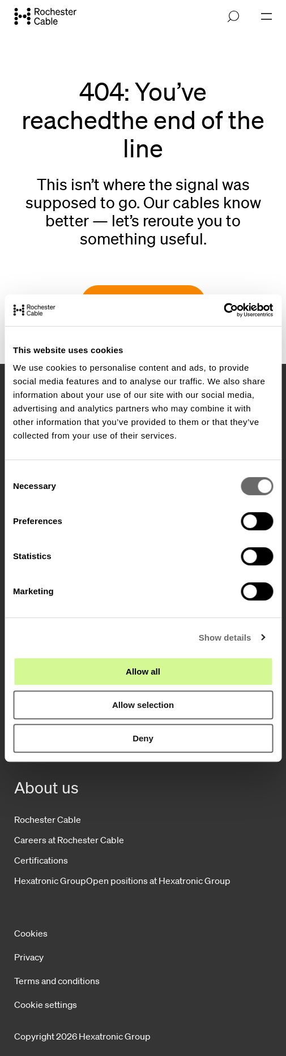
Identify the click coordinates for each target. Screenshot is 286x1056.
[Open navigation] (266, 16)
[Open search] (233, 16)
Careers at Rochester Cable (69, 839)
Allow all (143, 671)
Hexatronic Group (50, 880)
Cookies (31, 933)
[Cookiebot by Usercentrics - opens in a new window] (223, 310)
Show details (225, 637)
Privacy (29, 957)
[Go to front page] (45, 16)
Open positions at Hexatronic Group (158, 880)
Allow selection (143, 705)
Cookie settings (45, 1004)
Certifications (41, 860)
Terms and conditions (57, 980)
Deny (143, 738)
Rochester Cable (47, 819)
